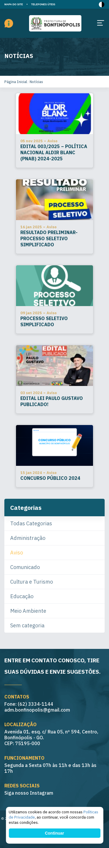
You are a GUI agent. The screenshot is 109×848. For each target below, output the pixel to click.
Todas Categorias (31, 523)
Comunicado (25, 567)
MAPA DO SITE (13, 4)
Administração (27, 538)
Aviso (16, 552)
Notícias (36, 82)
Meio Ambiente (28, 611)
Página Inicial (15, 82)
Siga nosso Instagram (28, 793)
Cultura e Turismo (31, 581)
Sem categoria (27, 625)
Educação (21, 596)
